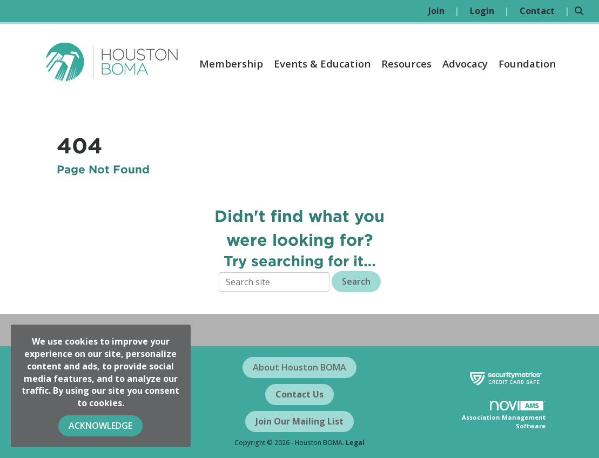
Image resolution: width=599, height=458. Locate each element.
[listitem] (444, 11)
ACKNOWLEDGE (100, 426)
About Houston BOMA (299, 367)
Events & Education (322, 63)
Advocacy (465, 63)
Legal (355, 442)
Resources (406, 63)
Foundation (527, 63)
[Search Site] (583, 11)
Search (356, 281)
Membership (231, 63)
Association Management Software (504, 415)
